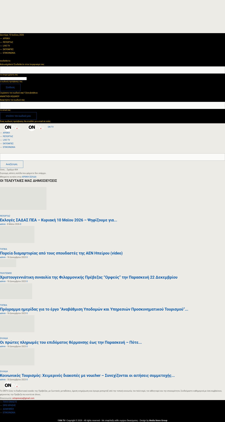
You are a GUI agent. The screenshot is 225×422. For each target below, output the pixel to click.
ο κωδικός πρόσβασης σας (11, 81)
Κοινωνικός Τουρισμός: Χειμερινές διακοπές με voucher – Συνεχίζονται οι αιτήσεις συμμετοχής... (87, 375)
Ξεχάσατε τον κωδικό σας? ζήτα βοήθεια (18, 93)
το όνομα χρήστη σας (9, 75)
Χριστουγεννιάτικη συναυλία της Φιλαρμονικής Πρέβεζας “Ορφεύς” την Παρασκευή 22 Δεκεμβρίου (89, 277)
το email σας (5, 110)
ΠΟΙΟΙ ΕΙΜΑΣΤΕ (10, 402)
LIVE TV (6, 46)
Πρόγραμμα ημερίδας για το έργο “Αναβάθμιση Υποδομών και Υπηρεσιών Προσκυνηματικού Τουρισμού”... (94, 309)
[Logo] (12, 127)
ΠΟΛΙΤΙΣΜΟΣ (6, 273)
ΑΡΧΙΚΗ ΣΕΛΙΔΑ (29, 177)
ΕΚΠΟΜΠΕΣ (8, 49)
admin (3, 224)
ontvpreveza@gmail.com (23, 398)
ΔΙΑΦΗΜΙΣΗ (8, 409)
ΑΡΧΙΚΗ (6, 38)
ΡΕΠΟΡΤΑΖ (8, 42)
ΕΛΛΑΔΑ (4, 338)
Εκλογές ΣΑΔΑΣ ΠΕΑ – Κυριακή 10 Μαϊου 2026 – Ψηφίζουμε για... (58, 220)
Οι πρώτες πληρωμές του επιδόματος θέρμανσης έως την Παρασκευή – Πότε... (71, 342)
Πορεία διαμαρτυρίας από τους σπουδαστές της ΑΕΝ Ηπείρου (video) (61, 253)
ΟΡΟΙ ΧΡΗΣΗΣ (9, 405)
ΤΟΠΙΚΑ (3, 249)
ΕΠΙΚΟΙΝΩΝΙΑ (9, 53)
